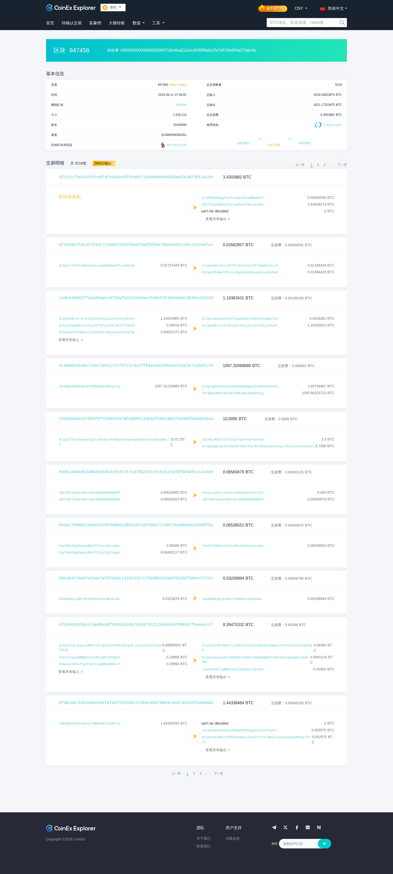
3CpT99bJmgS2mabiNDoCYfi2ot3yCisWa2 (89, 546)
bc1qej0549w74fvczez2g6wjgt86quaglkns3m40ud (240, 272)
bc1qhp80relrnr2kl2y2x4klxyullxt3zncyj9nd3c (97, 319)
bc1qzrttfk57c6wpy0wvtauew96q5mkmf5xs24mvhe (97, 266)
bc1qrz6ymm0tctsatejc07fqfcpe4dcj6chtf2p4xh (97, 325)
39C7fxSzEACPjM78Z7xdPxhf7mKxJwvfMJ (233, 205)
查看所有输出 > (218, 219)
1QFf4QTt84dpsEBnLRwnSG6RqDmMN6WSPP (89, 493)
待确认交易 (72, 23)
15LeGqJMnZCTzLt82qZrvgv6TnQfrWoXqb (233, 440)
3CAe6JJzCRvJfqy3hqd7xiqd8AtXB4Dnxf (89, 664)
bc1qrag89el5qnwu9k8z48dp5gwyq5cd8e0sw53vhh (240, 386)
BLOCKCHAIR (173, 145)
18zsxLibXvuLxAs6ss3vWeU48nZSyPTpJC (233, 493)
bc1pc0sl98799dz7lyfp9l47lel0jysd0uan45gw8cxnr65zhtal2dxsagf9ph (257, 648)
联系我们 (204, 846)
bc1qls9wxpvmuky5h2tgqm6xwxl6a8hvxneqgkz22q (240, 319)
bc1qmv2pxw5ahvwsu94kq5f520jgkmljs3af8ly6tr (240, 730)
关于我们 (204, 838)
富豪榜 (95, 23)
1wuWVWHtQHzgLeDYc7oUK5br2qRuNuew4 (232, 599)
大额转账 (117, 23)
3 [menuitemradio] (324, 164)
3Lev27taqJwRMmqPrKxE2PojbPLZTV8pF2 (89, 657)
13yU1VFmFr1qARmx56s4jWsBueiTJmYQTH (233, 669)
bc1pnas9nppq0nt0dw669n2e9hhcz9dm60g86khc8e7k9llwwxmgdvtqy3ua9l (255, 660)
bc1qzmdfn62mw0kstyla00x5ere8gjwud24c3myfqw (97, 332)
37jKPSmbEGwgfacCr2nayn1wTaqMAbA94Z (233, 198)
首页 (50, 23)
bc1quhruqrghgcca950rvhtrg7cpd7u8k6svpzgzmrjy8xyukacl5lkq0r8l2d (110, 648)
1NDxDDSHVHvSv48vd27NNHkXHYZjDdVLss (89, 724)
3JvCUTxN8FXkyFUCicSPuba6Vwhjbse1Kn (233, 546)
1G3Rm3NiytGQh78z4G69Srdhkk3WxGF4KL (89, 599)
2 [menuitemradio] (318, 164)
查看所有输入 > (70, 340)
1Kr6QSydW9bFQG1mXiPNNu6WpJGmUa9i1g (89, 386)
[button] (331, 7)
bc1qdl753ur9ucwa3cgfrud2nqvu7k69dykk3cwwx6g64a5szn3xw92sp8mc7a (114, 442)
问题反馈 (233, 838)
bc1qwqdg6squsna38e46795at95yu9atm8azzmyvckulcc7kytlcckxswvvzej (258, 446)
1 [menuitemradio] (311, 164)
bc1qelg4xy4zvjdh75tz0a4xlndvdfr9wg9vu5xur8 (240, 266)
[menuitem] (342, 164)
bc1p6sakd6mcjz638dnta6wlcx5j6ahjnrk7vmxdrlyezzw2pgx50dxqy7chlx (256, 740)
